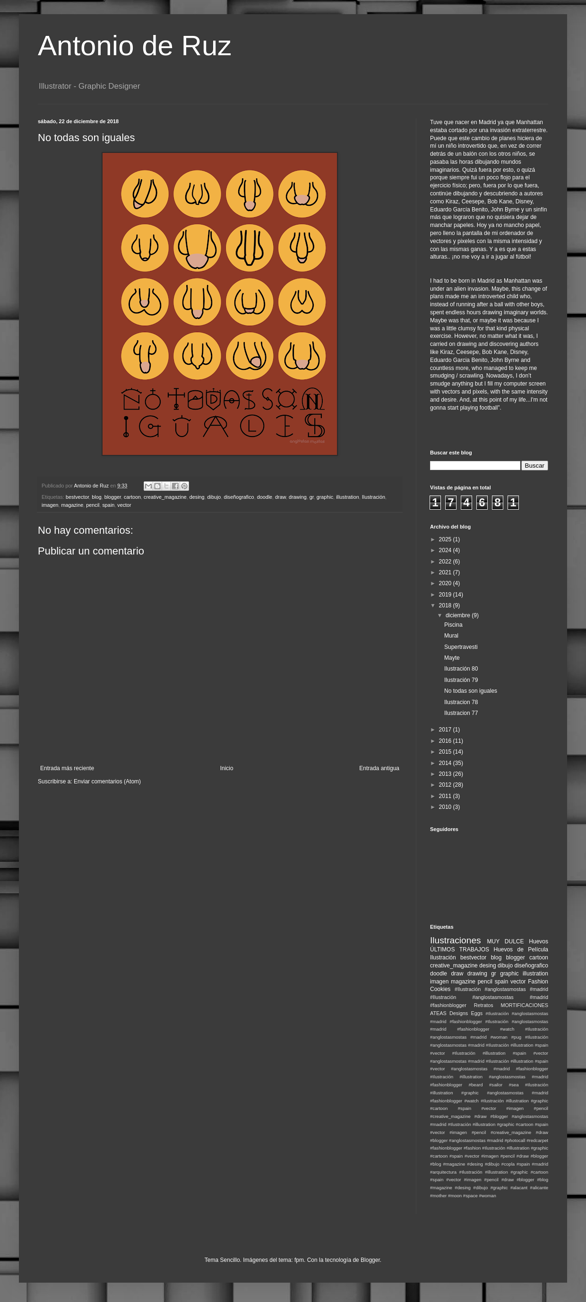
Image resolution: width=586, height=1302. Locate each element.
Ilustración (373, 497)
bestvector (77, 497)
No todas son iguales (470, 691)
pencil (92, 505)
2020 (446, 583)
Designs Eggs (466, 1013)
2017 (446, 729)
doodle (264, 497)
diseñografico (239, 497)
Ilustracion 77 (461, 713)
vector (124, 505)
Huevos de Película (520, 949)
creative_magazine (165, 497)
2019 (446, 594)
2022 (446, 561)
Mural (451, 635)
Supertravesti (461, 647)
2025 (446, 539)
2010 (446, 807)
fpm (299, 1260)
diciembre (459, 615)
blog (96, 497)
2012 (446, 784)
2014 (446, 763)
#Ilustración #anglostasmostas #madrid (501, 989)
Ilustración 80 (461, 668)
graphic (325, 497)
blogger (112, 497)
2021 (446, 572)
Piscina (453, 625)
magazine (72, 505)
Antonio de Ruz (135, 45)
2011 (446, 796)
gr (312, 497)
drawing (298, 497)
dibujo (214, 497)
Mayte (452, 658)
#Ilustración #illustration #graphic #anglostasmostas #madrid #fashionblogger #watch (489, 1092)
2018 (446, 605)
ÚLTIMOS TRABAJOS (459, 949)
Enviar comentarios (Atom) (107, 781)
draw (280, 497)
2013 (446, 774)
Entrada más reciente (67, 768)
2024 (446, 550)
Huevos (538, 941)
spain (108, 505)
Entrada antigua (379, 768)
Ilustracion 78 (461, 702)
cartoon (132, 497)
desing (197, 497)
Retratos (483, 1005)
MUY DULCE (505, 941)
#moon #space (463, 1195)
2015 (446, 751)
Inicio (226, 768)
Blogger (370, 1260)
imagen (50, 505)
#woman (487, 1195)
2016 (446, 741)
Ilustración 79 (461, 680)
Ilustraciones (455, 940)
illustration (347, 497)
